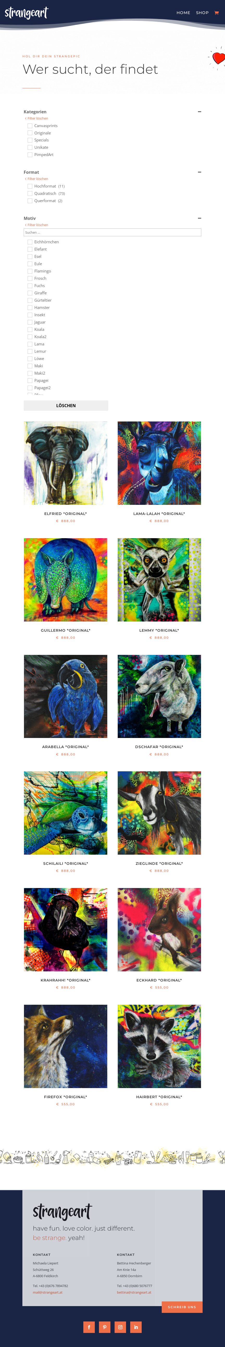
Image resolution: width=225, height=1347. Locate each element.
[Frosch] (30, 278)
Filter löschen (38, 118)
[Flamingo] (30, 271)
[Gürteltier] (30, 300)
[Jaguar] (30, 322)
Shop (202, 12)
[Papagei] (30, 380)
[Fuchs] (30, 285)
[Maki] (30, 366)
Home (183, 12)
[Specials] (30, 140)
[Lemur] (30, 351)
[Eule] (30, 264)
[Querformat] (30, 200)
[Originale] (30, 133)
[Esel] (30, 256)
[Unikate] (30, 147)
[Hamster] (30, 307)
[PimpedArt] (30, 154)
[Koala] (30, 329)
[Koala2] (30, 336)
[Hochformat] (30, 186)
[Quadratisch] (30, 193)
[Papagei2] (30, 388)
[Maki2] (30, 373)
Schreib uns (182, 1307)
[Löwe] (30, 358)
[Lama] (30, 344)
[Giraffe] (30, 293)
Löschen (66, 405)
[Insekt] (30, 315)
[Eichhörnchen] (30, 242)
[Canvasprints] (30, 125)
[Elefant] (30, 249)
